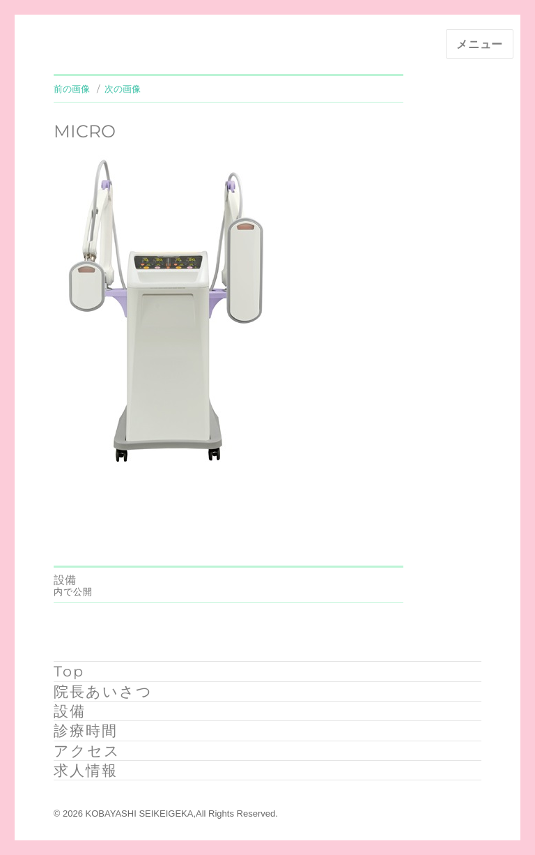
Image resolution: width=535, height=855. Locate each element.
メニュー (479, 44)
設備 (70, 711)
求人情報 (86, 770)
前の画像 (72, 88)
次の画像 (122, 88)
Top (69, 671)
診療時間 (86, 730)
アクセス (87, 750)
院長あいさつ (103, 691)
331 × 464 (140, 499)
